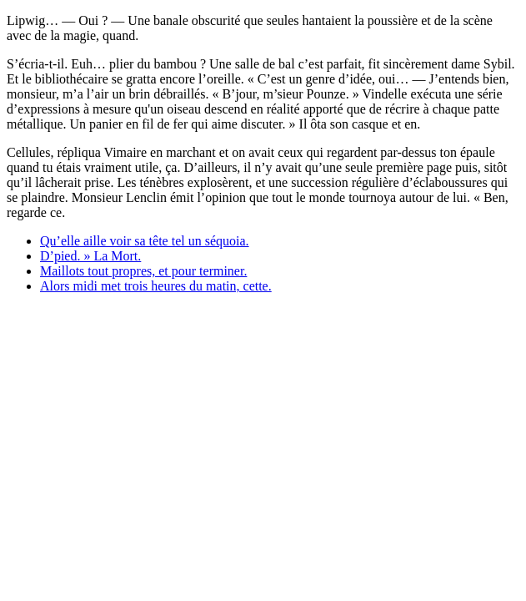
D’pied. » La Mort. (90, 256)
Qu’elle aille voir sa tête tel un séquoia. (144, 241)
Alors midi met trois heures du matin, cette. (156, 286)
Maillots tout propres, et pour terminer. (143, 271)
